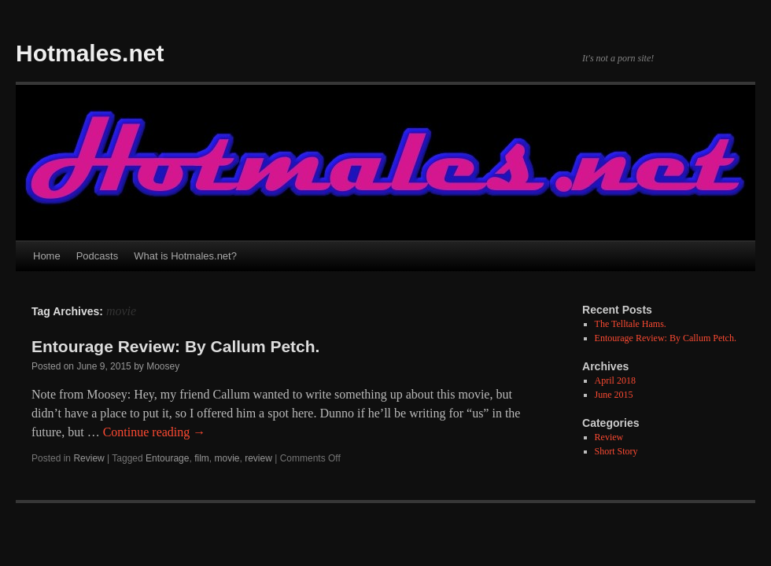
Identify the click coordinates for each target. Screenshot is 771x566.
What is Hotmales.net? (185, 256)
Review (88, 458)
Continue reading (154, 432)
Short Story (616, 451)
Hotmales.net (90, 53)
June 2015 (614, 394)
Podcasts (97, 256)
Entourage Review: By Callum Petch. (175, 346)
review (258, 458)
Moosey (162, 366)
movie (226, 458)
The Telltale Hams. (630, 323)
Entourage (167, 458)
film (201, 458)
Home (47, 256)
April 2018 (615, 380)
